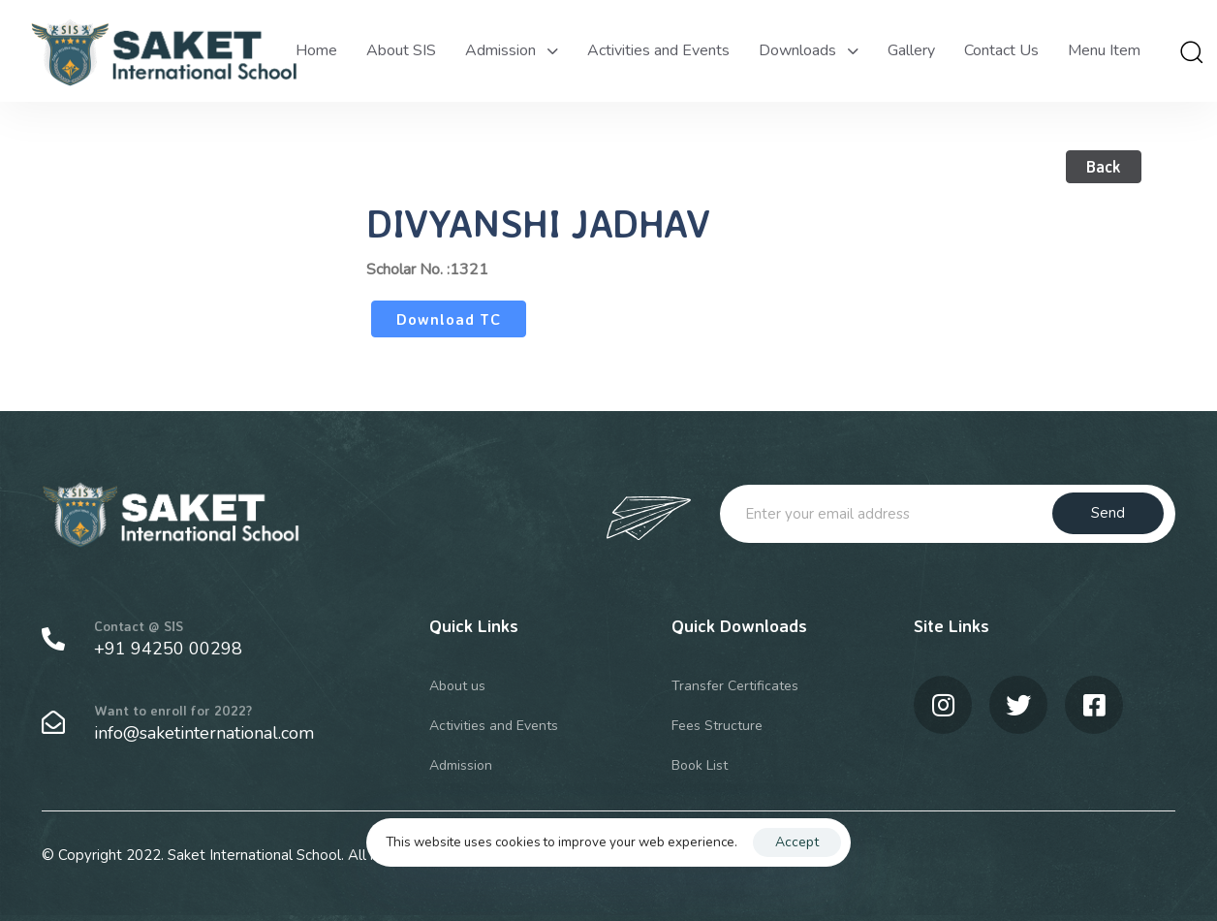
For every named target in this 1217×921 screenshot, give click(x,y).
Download (435, 319)
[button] (1190, 51)
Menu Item (1104, 50)
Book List (699, 765)
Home (316, 50)
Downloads (808, 50)
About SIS (401, 50)
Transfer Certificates (734, 686)
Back (1103, 166)
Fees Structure (717, 725)
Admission (511, 50)
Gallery (911, 50)
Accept (797, 842)
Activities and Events (658, 50)
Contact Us (1001, 50)
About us (457, 686)
